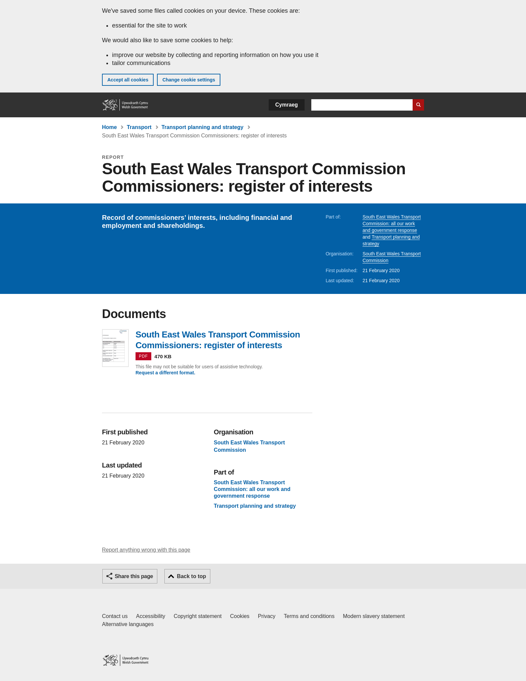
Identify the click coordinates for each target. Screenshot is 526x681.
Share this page (134, 576)
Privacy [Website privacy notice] (266, 616)
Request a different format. (165, 372)
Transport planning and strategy (202, 127)
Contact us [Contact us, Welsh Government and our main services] (114, 616)
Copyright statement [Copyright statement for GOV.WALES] (198, 616)
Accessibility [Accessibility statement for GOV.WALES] (150, 616)
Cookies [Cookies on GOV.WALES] (240, 616)
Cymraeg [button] (286, 105)
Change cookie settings (188, 79)
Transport (139, 127)
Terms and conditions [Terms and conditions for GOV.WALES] (309, 616)
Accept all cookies (127, 79)
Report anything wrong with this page (146, 550)
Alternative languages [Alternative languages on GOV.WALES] (128, 624)
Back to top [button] (191, 576)
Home (109, 127)
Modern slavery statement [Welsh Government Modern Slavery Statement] (374, 616)
